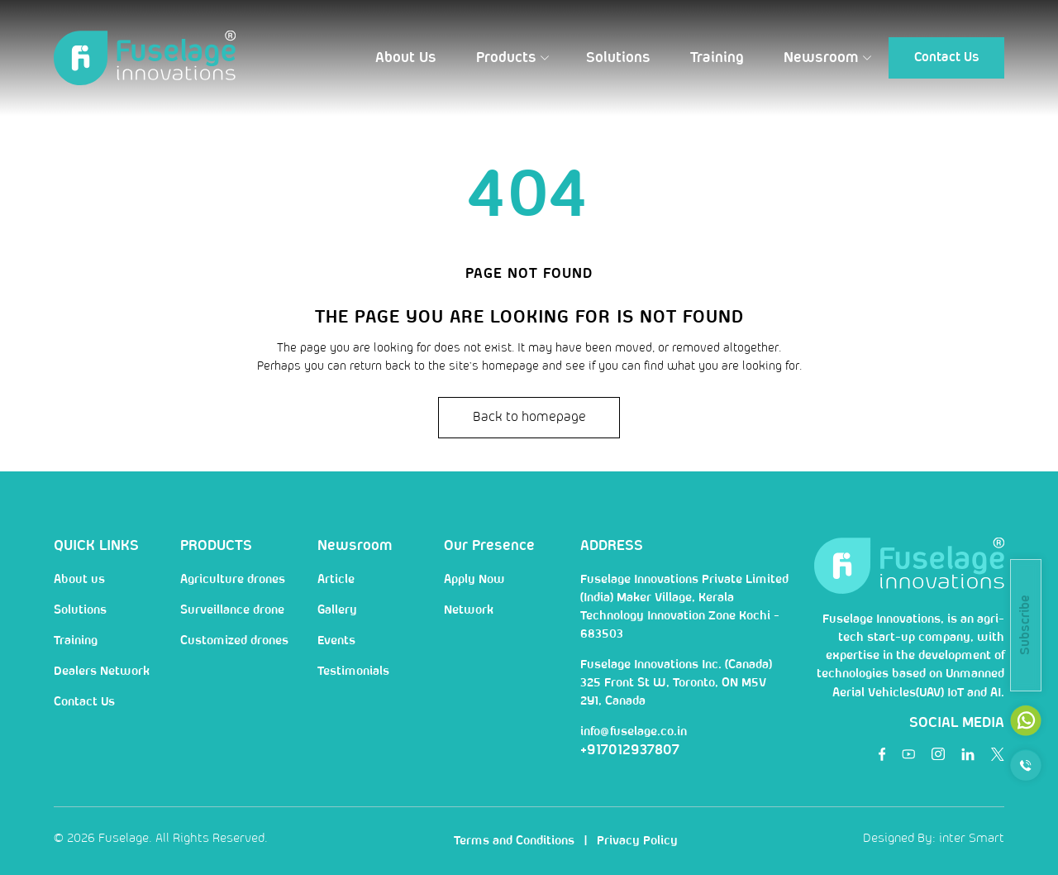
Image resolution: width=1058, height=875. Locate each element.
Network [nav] (468, 610)
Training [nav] (76, 641)
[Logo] (145, 58)
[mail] (1025, 720)
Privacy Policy (637, 841)
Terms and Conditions (514, 841)
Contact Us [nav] (84, 702)
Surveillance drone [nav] (232, 610)
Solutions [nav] (80, 610)
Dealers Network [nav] (102, 671)
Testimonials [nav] (353, 671)
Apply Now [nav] (474, 580)
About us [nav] (79, 580)
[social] (882, 754)
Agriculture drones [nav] (232, 580)
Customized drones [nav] (234, 641)
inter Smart (971, 838)
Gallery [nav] (337, 610)
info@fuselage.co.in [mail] (633, 732)
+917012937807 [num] (629, 750)
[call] (1025, 765)
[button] (405, 58)
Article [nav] (336, 580)
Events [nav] (336, 641)
